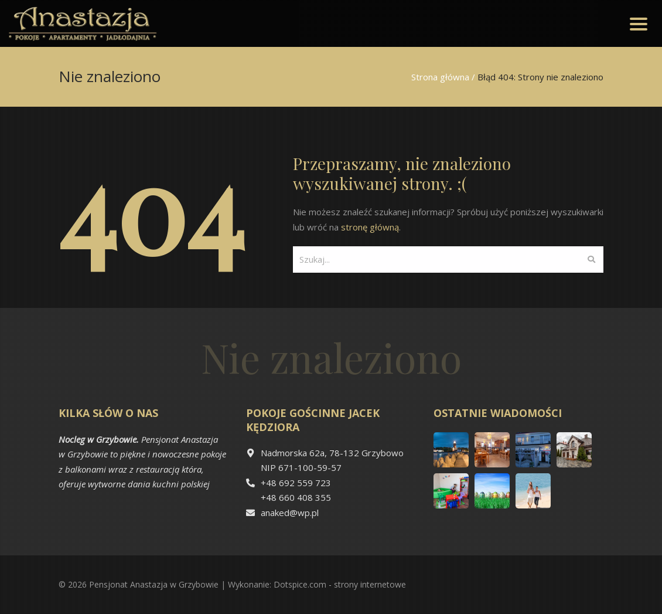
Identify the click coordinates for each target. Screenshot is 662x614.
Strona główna (440, 77)
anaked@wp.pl (290, 512)
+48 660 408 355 (296, 497)
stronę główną (370, 227)
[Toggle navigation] (638, 23)
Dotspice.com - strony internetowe (340, 584)
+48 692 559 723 (296, 483)
